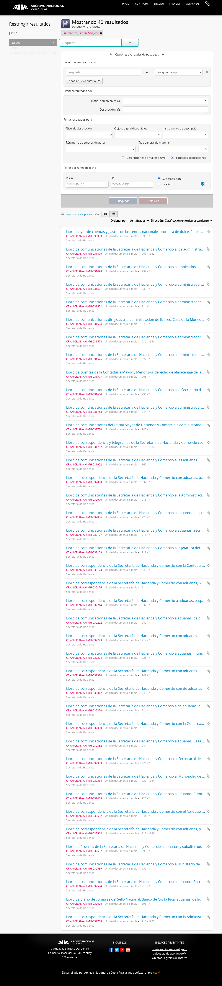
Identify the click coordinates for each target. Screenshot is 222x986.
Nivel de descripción (79, 128)
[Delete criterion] (205, 71)
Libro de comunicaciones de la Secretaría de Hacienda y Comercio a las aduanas (131, 460)
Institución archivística (105, 101)
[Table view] (113, 214)
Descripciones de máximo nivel (144, 158)
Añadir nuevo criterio (84, 81)
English (159, 3)
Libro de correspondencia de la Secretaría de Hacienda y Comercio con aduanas (131, 670)
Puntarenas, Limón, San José (28, 54)
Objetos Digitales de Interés (169, 958)
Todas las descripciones (188, 158)
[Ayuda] (201, 184)
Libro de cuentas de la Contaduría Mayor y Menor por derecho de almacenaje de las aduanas (142, 372)
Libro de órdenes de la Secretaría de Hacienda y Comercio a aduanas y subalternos (134, 846)
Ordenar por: (119, 221)
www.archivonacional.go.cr (169, 949)
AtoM (156, 973)
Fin (112, 178)
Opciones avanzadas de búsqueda (137, 54)
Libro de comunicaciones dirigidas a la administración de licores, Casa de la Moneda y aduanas (143, 319)
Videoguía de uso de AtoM (169, 953)
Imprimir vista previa (76, 214)
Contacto (141, 3)
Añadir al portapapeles (208, 231)
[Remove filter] (101, 33)
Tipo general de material (154, 142)
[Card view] (105, 214)
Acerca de (192, 3)
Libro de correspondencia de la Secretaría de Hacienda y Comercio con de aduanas (134, 688)
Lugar (15, 42)
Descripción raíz (110, 109)
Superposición (169, 179)
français (175, 3)
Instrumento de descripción (180, 128)
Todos (14, 49)
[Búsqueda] (103, 72)
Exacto (164, 184)
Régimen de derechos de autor (85, 142)
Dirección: (157, 221)
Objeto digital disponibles (130, 128)
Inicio (125, 3)
